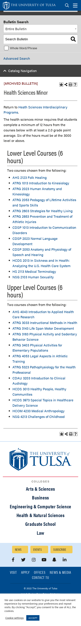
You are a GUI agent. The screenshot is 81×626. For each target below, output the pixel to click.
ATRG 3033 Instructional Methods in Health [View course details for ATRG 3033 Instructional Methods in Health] (44, 322)
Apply (25, 572)
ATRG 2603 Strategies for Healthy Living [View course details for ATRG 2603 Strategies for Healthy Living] (42, 210)
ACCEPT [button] (32, 618)
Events (37, 549)
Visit (13, 572)
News (18, 549)
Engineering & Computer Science (40, 506)
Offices (39, 572)
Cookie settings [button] (14, 618)
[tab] (67, 5)
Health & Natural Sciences (41, 515)
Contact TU (40, 578)
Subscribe (59, 549)
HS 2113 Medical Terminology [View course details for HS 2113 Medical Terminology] (34, 271)
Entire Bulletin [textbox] (16, 28)
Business (40, 497)
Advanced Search (16, 58)
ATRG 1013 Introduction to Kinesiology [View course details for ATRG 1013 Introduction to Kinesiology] (40, 183)
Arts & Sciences (40, 488)
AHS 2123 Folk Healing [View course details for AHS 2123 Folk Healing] (29, 177)
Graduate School (40, 523)
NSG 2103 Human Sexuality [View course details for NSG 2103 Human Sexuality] (33, 277)
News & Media (60, 572)
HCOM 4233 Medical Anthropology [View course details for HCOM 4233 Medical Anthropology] (38, 410)
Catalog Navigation (22, 70)
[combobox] (40, 28)
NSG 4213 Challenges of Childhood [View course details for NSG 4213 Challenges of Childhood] (38, 416)
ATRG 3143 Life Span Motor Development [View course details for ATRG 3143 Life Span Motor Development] (43, 328)
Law (40, 532)
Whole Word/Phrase (23, 48)
